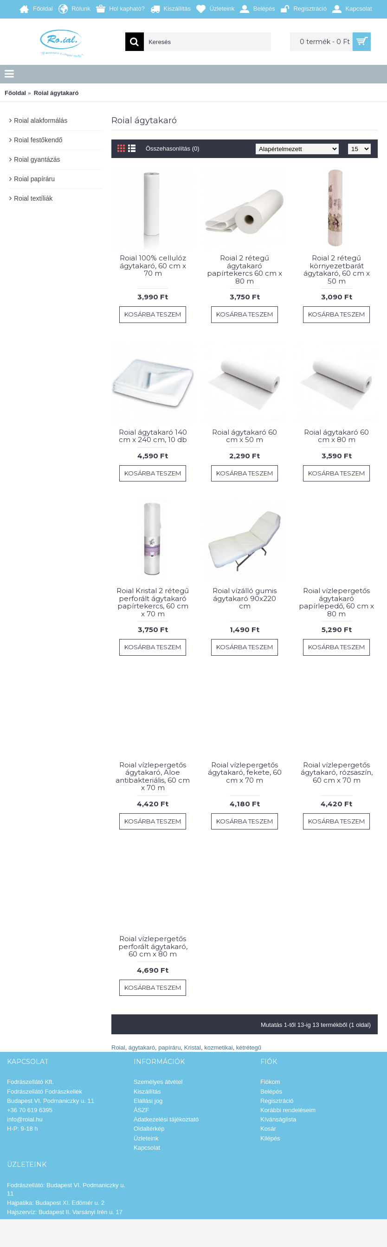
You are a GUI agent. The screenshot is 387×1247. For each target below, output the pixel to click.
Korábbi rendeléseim (288, 1110)
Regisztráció (277, 1100)
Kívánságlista (278, 1119)
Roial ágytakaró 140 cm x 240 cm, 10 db (153, 436)
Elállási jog (148, 1100)
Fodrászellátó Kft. (30, 1081)
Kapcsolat (147, 1147)
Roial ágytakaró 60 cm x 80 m (336, 436)
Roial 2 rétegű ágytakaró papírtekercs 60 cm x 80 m (244, 269)
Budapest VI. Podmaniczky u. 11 (50, 1100)
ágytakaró (142, 1047)
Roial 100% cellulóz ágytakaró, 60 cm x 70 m (153, 265)
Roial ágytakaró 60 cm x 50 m (244, 436)
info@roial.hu (25, 1119)
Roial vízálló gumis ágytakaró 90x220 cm (245, 598)
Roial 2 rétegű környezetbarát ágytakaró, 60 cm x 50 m (336, 269)
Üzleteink (146, 1138)
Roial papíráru (34, 179)
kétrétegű (248, 1047)
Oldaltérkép (149, 1128)
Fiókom (270, 1081)
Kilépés (270, 1138)
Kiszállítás (147, 1091)
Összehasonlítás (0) (173, 148)
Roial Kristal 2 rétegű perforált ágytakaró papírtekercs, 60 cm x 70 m (152, 602)
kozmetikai (218, 1047)
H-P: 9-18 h (22, 1128)
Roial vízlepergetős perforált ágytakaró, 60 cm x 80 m (152, 946)
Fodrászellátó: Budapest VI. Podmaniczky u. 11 (66, 1189)
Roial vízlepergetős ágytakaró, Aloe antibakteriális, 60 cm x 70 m (153, 776)
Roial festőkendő (38, 140)
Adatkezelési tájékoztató (166, 1119)
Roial (118, 1047)
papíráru (169, 1047)
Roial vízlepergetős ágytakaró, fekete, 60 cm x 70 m (245, 772)
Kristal (192, 1047)
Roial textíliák (33, 198)
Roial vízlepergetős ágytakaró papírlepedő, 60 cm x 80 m (336, 602)
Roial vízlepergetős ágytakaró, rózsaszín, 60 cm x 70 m (337, 772)
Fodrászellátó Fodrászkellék (44, 1091)
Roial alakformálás (40, 120)
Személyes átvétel (158, 1081)
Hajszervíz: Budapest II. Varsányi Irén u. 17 (65, 1212)
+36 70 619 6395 (29, 1110)
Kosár (268, 1128)
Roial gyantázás (37, 159)
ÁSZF (141, 1110)
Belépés (271, 1091)
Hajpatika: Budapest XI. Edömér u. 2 (55, 1202)
